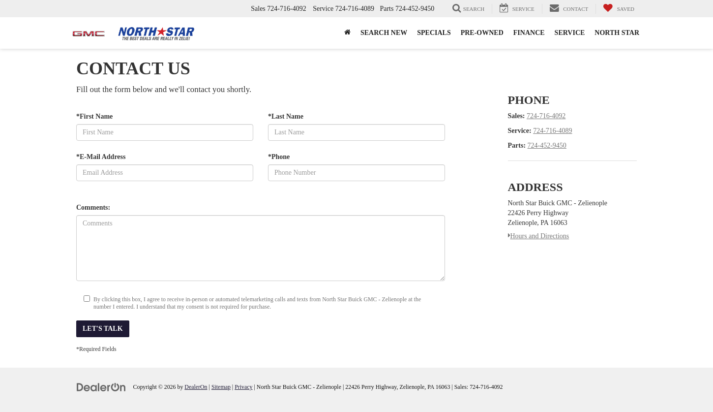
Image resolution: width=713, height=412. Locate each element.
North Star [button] (616, 32)
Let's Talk (103, 328)
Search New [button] (383, 32)
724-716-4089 (552, 130)
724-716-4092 (546, 116)
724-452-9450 (547, 145)
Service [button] (570, 32)
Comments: (93, 207)
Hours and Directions (538, 236)
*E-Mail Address (100, 156)
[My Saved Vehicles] (618, 9)
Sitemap (221, 386)
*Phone (279, 156)
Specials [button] (433, 32)
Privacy (243, 386)
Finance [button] (529, 32)
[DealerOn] (101, 386)
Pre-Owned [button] (482, 32)
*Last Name (285, 116)
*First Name (94, 116)
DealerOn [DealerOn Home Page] (195, 386)
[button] (347, 33)
